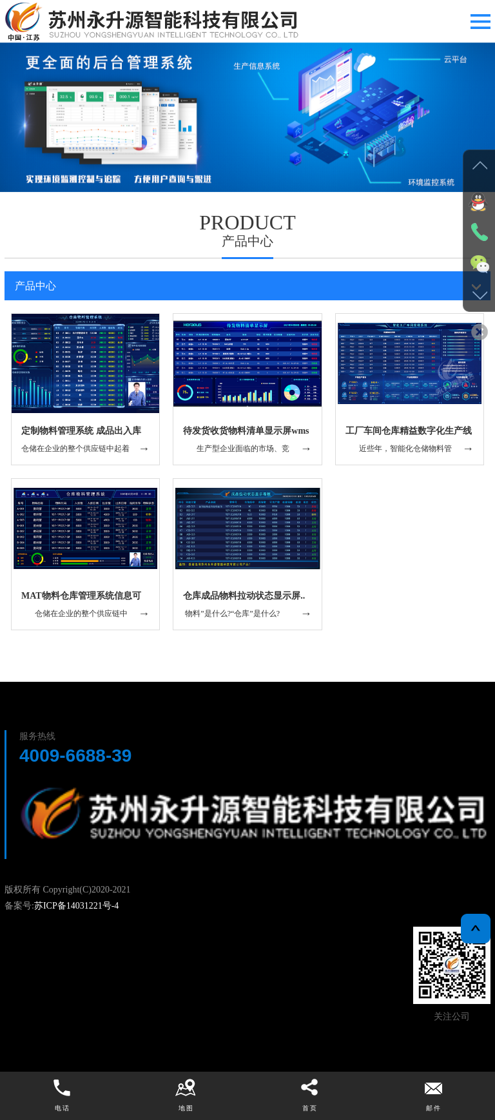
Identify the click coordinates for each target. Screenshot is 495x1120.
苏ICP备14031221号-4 (76, 906)
